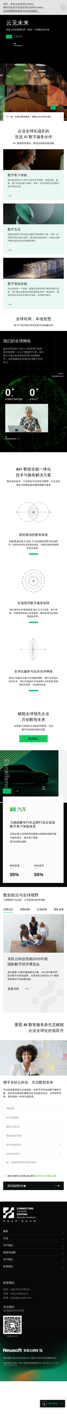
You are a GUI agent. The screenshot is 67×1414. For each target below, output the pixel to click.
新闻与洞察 (9, 1254)
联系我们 (8, 1268)
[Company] (33, 1119)
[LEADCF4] (33, 1167)
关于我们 (8, 1247)
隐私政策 (47, 1365)
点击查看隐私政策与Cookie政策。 (21, 10)
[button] (60, 107)
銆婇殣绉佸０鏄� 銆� (45, 1177)
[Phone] (33, 1137)
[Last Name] (33, 1110)
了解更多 (18, 36)
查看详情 (18, 990)
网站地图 (7, 1360)
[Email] (33, 1128)
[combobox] (33, 1146)
